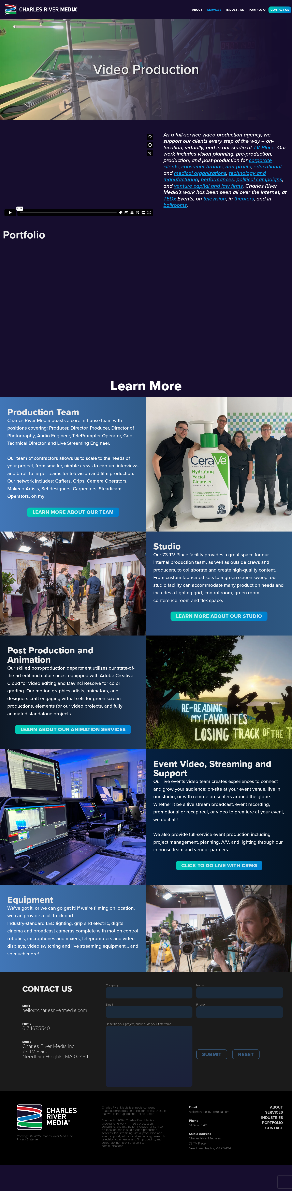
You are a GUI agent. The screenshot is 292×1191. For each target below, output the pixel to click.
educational (267, 167)
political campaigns (259, 179)
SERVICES (274, 1112)
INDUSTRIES (272, 1117)
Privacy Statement (28, 1139)
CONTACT (274, 1128)
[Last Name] (239, 992)
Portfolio (257, 10)
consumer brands (202, 167)
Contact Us (280, 10)
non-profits (238, 167)
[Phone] (239, 1012)
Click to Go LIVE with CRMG (219, 865)
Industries (235, 10)
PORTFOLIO (272, 1122)
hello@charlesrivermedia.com (54, 1009)
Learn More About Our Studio (219, 616)
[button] (211, 1054)
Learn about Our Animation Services (73, 729)
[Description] (149, 1056)
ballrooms (175, 205)
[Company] (149, 992)
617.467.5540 (36, 1027)
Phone (200, 1004)
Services (214, 10)
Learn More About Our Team (73, 512)
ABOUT (276, 1107)
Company (112, 985)
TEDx (169, 199)
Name (200, 985)
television (214, 199)
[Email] (149, 1012)
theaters (244, 199)
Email (109, 1004)
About (197, 10)
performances (217, 179)
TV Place (264, 148)
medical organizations (200, 173)
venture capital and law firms (208, 186)
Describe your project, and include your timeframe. (139, 1024)
